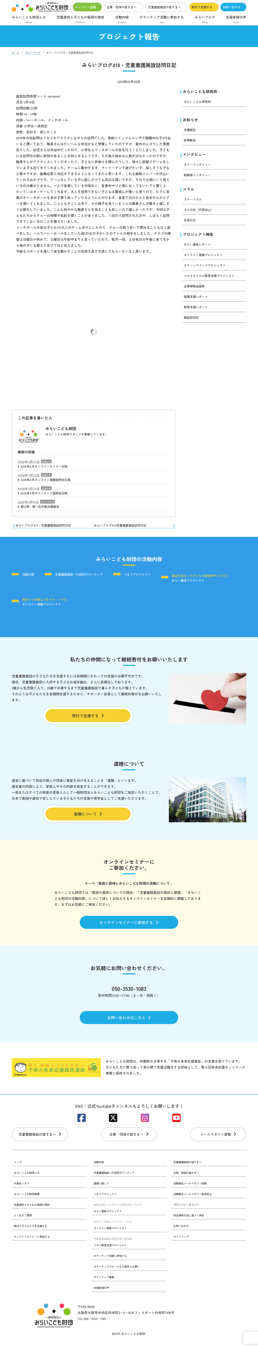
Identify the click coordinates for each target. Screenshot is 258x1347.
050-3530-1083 (129, 991)
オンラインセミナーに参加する (129, 924)
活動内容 (122, 19)
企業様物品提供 (196, 289)
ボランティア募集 (105, 1284)
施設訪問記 (192, 320)
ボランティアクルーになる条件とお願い (120, 1274)
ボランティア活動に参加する (161, 19)
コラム (189, 191)
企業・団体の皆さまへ (121, 7)
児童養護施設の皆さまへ (164, 7)
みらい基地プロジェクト (51, 599)
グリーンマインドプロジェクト (208, 268)
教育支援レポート (197, 310)
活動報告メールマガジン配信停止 (195, 1201)
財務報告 (190, 141)
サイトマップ (182, 1244)
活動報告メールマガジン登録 (192, 1191)
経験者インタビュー (199, 176)
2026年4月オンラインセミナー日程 (47, 466)
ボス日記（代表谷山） (201, 212)
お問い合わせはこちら (129, 1021)
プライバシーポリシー (188, 1212)
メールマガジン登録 (218, 1141)
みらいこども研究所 (202, 92)
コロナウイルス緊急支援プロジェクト (213, 278)
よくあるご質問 (24, 1222)
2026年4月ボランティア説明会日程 (47, 494)
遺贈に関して (103, 1191)
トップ (18, 1169)
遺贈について (87, 814)
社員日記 (190, 222)
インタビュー (195, 156)
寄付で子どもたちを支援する (33, 1233)
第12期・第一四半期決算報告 (43, 508)
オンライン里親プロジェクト (206, 257)
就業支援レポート (197, 299)
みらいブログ (205, 19)
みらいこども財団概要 (29, 1201)
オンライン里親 (85, 7)
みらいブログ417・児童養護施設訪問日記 (45, 528)
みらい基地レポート (199, 247)
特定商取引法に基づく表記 (191, 1222)
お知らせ (46, 461)
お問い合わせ (232, 7)
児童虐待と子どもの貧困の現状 (80, 19)
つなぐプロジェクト (154, 578)
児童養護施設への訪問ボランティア (88, 578)
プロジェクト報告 (200, 237)
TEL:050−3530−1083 (93, 1325)
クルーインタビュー (199, 166)
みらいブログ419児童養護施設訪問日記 (136, 528)
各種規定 (190, 130)
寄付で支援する (201, 7)
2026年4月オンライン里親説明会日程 (49, 480)
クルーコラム (194, 201)
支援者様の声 (236, 19)
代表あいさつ (23, 1191)
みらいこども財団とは (29, 19)
